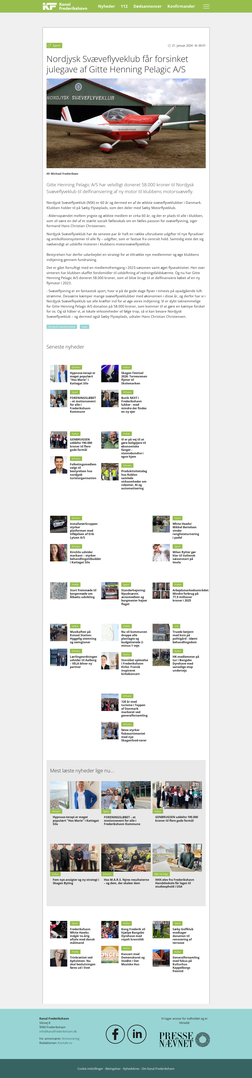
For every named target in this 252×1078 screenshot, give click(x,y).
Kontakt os (65, 1043)
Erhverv (76, 367)
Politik (126, 433)
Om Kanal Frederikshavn (158, 1069)
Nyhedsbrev (131, 1069)
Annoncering (70, 1039)
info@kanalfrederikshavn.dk (58, 1031)
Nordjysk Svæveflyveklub (61, 326)
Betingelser (113, 1069)
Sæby (84, 326)
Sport (75, 392)
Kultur (75, 433)
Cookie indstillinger (90, 1069)
